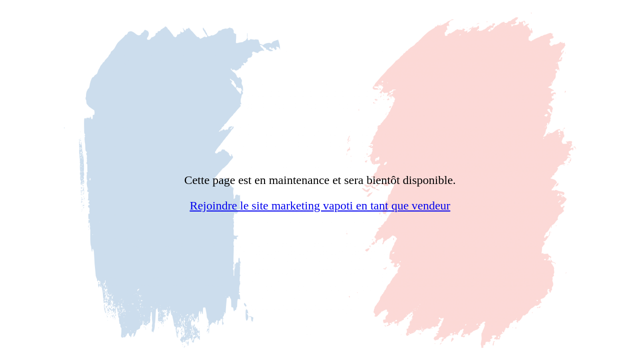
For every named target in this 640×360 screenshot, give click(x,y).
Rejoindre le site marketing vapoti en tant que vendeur (320, 205)
